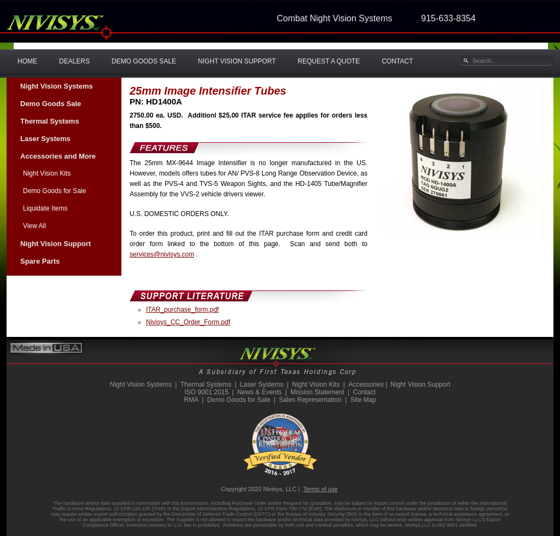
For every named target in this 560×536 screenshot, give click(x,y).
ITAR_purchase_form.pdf (182, 309)
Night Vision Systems (56, 86)
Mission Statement (317, 392)
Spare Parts (40, 261)
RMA (191, 400)
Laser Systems (45, 139)
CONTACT (397, 61)
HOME (27, 61)
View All (34, 226)
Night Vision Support (55, 244)
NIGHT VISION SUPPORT (237, 61)
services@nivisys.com (162, 254)
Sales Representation (310, 400)
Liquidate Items (45, 208)
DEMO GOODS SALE (144, 61)
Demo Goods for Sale (54, 191)
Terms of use (320, 489)
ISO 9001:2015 (206, 392)
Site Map (363, 400)
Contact (364, 392)
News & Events (259, 392)
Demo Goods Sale (50, 104)
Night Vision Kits (47, 173)
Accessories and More (58, 156)
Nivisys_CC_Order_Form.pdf (188, 322)
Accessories (366, 384)
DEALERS (74, 61)
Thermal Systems (49, 121)
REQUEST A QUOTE (329, 61)
